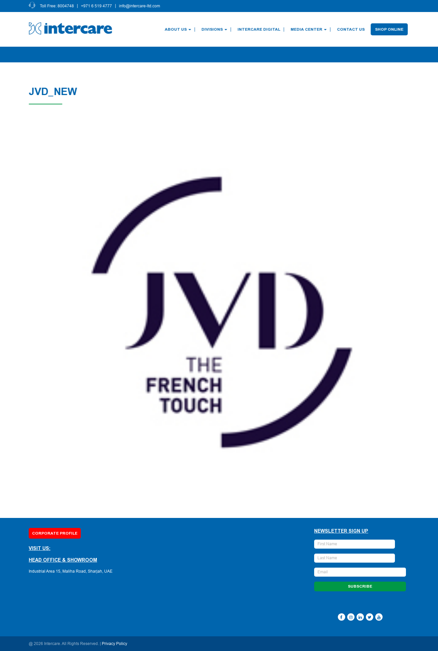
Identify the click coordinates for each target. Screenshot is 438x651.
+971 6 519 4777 (97, 6)
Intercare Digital (259, 29)
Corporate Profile (54, 533)
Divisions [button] (215, 29)
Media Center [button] (309, 29)
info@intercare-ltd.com (140, 6)
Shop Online (390, 29)
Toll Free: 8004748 (58, 6)
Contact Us (352, 29)
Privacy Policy (114, 643)
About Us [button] (179, 29)
